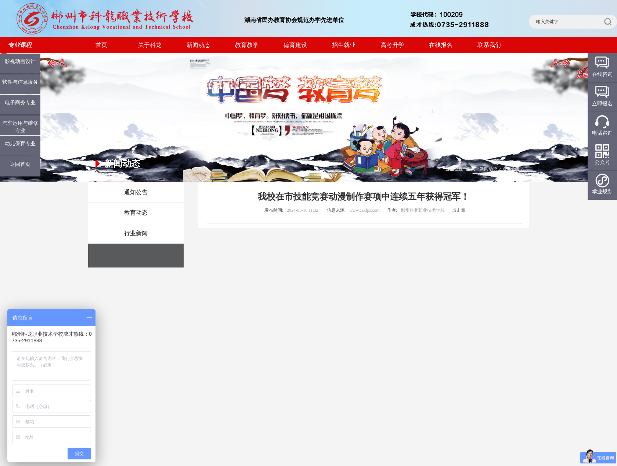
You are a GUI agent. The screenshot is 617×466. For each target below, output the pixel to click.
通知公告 (136, 192)
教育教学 (247, 45)
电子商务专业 (20, 102)
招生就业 (344, 45)
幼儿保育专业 (20, 143)
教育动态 (136, 213)
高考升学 (392, 45)
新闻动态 (198, 45)
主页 (470, 168)
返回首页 (20, 164)
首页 (101, 45)
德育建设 (295, 45)
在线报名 (440, 45)
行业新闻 (136, 233)
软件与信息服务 (20, 82)
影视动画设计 (20, 61)
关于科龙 (150, 45)
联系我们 (489, 45)
